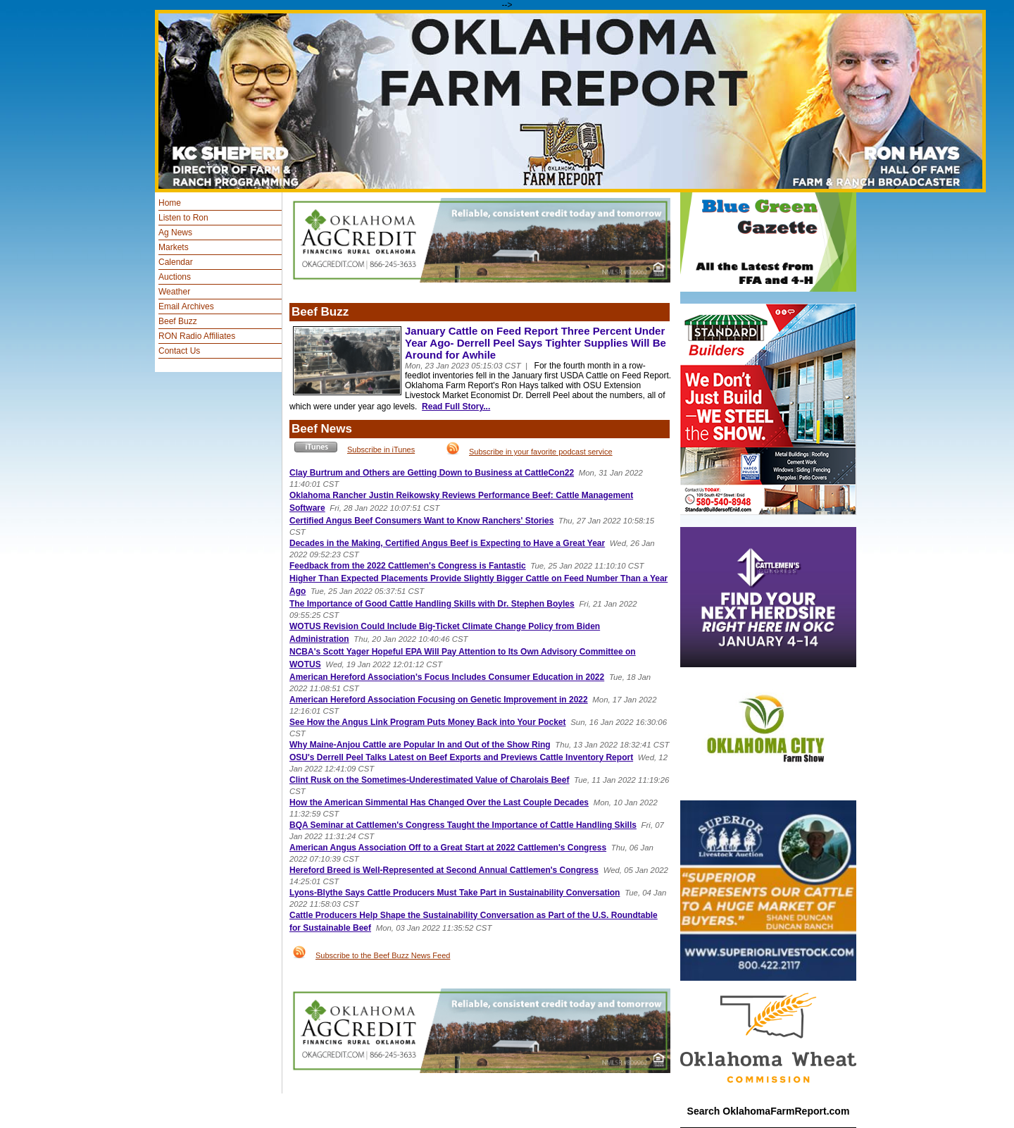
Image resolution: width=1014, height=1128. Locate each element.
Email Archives (186, 306)
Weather (174, 292)
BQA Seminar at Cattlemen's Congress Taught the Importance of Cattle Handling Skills (463, 825)
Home (169, 203)
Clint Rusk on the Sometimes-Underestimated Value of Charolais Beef (429, 780)
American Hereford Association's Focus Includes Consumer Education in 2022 (446, 677)
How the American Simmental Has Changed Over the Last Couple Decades (439, 802)
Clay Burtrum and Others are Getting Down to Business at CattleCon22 (431, 473)
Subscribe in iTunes (381, 449)
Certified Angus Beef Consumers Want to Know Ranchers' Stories (421, 521)
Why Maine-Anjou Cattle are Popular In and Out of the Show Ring (420, 745)
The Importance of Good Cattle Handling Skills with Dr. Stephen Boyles (432, 604)
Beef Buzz (177, 321)
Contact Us (179, 351)
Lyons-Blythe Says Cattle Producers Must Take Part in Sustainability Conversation (454, 893)
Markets (173, 247)
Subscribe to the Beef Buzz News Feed (382, 955)
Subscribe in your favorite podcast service (541, 451)
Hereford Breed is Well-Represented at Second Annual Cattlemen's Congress (444, 870)
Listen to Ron (183, 218)
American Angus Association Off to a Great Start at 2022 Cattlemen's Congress (447, 848)
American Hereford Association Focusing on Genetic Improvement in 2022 (438, 700)
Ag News (175, 232)
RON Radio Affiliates (196, 336)
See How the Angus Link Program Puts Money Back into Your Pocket (427, 722)
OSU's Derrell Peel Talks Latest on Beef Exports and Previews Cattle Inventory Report (461, 757)
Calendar (175, 262)
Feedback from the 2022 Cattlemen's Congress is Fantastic (407, 566)
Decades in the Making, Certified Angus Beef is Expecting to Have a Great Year (447, 543)
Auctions (174, 277)
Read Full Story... (456, 406)
